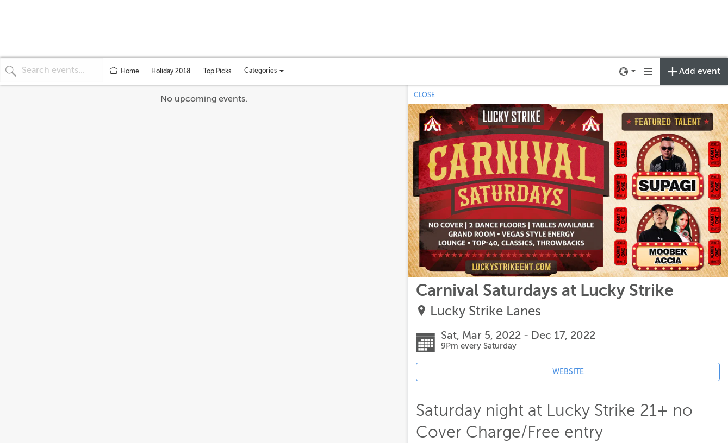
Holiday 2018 (170, 71)
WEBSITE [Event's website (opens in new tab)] (568, 372)
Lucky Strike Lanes (485, 311)
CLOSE (424, 95)
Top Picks (217, 71)
